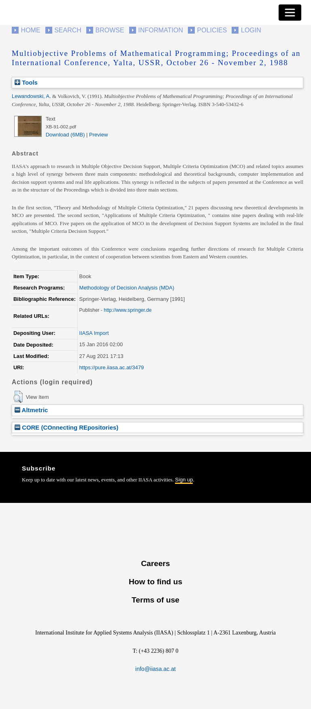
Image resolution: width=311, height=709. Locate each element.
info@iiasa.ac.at (155, 669)
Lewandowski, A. (31, 96)
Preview (98, 135)
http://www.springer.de (127, 310)
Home (30, 30)
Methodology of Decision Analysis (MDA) (127, 288)
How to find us (155, 581)
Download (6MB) (65, 135)
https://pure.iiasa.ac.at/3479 (111, 367)
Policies (212, 30)
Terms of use (155, 600)
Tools (26, 82)
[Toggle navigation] (290, 12)
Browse (109, 30)
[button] (18, 397)
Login (251, 30)
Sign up (184, 480)
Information (160, 30)
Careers (155, 563)
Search (67, 30)
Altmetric (31, 410)
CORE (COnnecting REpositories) (66, 427)
